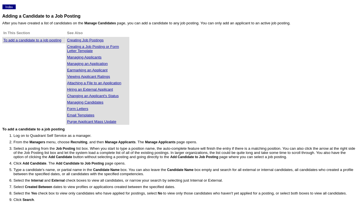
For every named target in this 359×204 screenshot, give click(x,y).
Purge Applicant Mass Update (91, 121)
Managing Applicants (84, 57)
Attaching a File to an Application (94, 83)
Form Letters (77, 109)
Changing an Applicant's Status (93, 96)
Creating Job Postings (85, 40)
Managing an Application (87, 64)
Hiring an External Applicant (90, 89)
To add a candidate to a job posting (32, 40)
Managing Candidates (85, 102)
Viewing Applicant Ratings (88, 76)
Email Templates (81, 115)
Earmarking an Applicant (87, 70)
